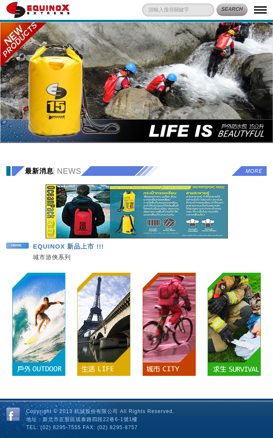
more (254, 171)
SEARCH (232, 9)
